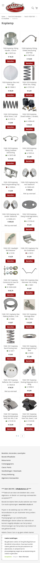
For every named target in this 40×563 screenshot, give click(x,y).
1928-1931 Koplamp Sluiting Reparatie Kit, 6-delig (29, 382)
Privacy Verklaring (8, 474)
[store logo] (15, 7)
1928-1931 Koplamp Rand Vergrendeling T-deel (29, 348)
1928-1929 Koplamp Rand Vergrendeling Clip (10, 183)
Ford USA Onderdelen (15, 16)
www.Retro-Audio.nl (26, 504)
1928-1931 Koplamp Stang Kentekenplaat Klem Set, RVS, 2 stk (10, 416)
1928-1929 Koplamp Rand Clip (29, 149)
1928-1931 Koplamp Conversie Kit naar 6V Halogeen (10, 282)
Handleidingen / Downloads (11, 471)
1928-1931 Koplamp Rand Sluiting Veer (11, 347)
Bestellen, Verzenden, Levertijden (13, 453)
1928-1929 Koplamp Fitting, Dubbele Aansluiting (11, 150)
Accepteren (8, 557)
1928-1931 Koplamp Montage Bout (29, 315)
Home (4, 16)
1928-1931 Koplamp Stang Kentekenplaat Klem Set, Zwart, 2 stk (29, 416)
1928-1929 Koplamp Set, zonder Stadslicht (10, 215)
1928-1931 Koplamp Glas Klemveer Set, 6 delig (29, 281)
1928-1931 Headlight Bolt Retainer (10, 249)
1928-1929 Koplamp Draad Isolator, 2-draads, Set (29, 116)
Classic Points (6, 467)
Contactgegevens (8, 464)
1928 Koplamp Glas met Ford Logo (10, 83)
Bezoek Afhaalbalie (8, 457)
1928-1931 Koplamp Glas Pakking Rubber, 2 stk (11, 315)
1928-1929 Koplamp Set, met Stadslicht (29, 183)
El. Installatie (5, 18)
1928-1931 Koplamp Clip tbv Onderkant (29, 249)
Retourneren (6, 460)
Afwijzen (15, 557)
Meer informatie (24, 557)
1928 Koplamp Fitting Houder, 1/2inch (10, 49)
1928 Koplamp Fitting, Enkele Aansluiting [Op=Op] (29, 50)
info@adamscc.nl (22, 489)
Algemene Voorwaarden (10, 478)
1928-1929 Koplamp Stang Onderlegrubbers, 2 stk (29, 216)
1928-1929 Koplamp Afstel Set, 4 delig (29, 83)
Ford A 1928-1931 (30, 16)
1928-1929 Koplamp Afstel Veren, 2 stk (11, 115)
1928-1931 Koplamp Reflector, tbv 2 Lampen (10, 381)
